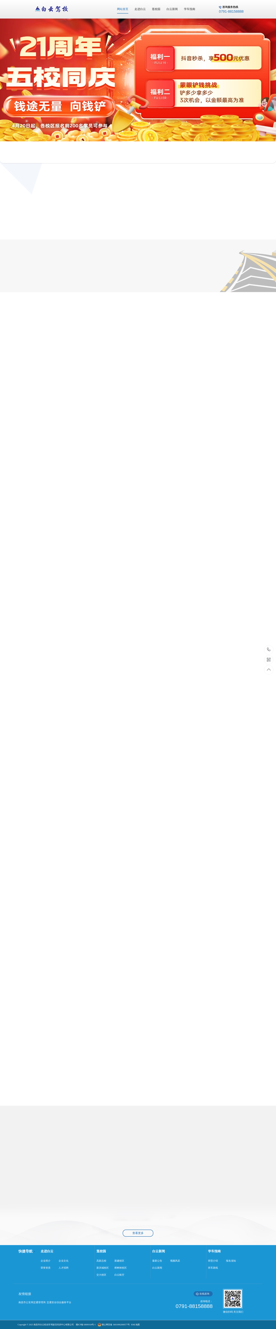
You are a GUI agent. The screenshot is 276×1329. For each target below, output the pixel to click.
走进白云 (47, 1251)
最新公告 (157, 1260)
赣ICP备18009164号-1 (86, 1324)
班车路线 (213, 1267)
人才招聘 (63, 1267)
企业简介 (46, 1260)
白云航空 (119, 1275)
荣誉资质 (46, 1267)
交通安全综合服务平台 (59, 1302)
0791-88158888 (269, 649)
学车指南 (214, 1251)
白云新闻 (158, 1251)
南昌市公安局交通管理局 (32, 1302)
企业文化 (63, 1260)
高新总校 (101, 1260)
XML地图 (135, 1324)
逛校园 (101, 1251)
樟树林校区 (120, 1267)
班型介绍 (213, 1260)
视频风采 (175, 1260)
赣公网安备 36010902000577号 (115, 1324)
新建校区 (119, 1260)
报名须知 (231, 1260)
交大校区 (101, 1275)
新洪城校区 (102, 1267)
